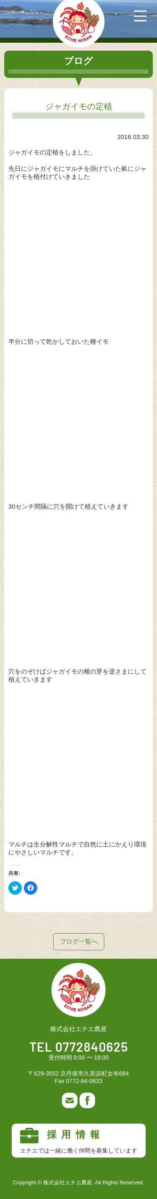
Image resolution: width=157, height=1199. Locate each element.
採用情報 (78, 1141)
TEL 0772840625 (78, 1048)
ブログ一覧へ (79, 941)
